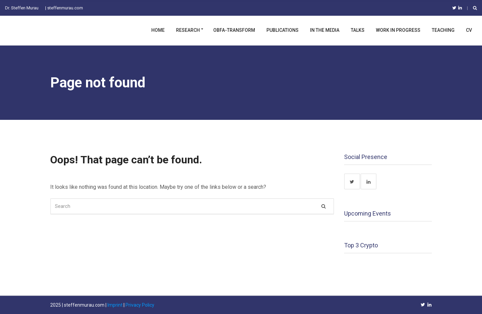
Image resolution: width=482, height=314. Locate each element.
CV (469, 30)
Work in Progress (398, 30)
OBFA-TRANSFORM (234, 30)
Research (188, 30)
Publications (282, 30)
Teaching (443, 30)
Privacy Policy (140, 305)
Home (158, 30)
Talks (358, 30)
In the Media (324, 30)
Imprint (115, 305)
